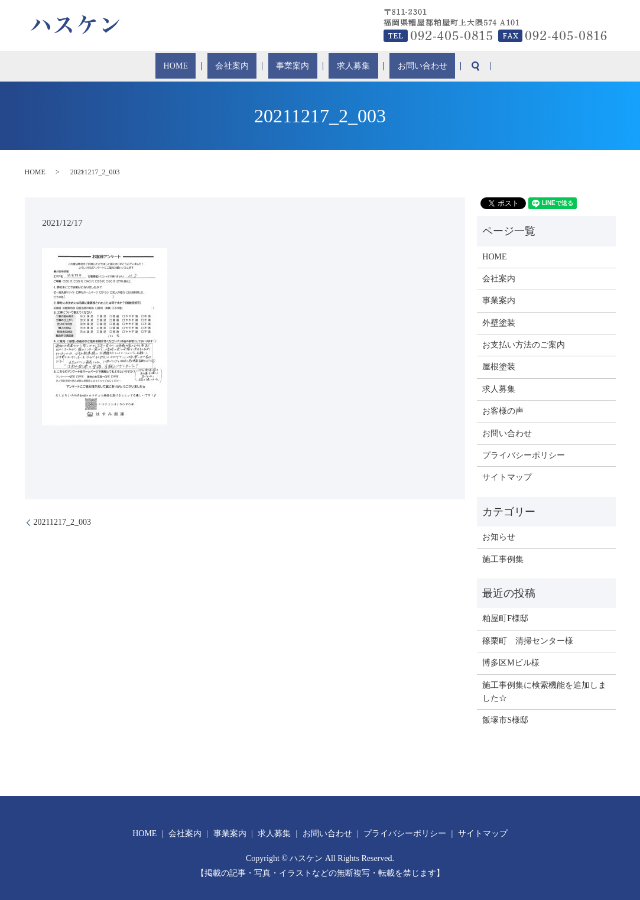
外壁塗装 (498, 323)
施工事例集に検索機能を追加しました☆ (544, 692)
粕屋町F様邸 (505, 618)
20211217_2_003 (62, 522)
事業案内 (292, 66)
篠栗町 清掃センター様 (527, 640)
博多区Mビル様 (510, 662)
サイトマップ (507, 477)
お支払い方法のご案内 (523, 344)
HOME (202, 66)
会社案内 (244, 66)
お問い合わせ (396, 66)
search (442, 66)
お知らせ (498, 536)
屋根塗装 (498, 366)
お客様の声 (503, 411)
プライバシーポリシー (523, 455)
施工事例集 (503, 559)
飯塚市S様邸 (505, 720)
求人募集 (339, 66)
